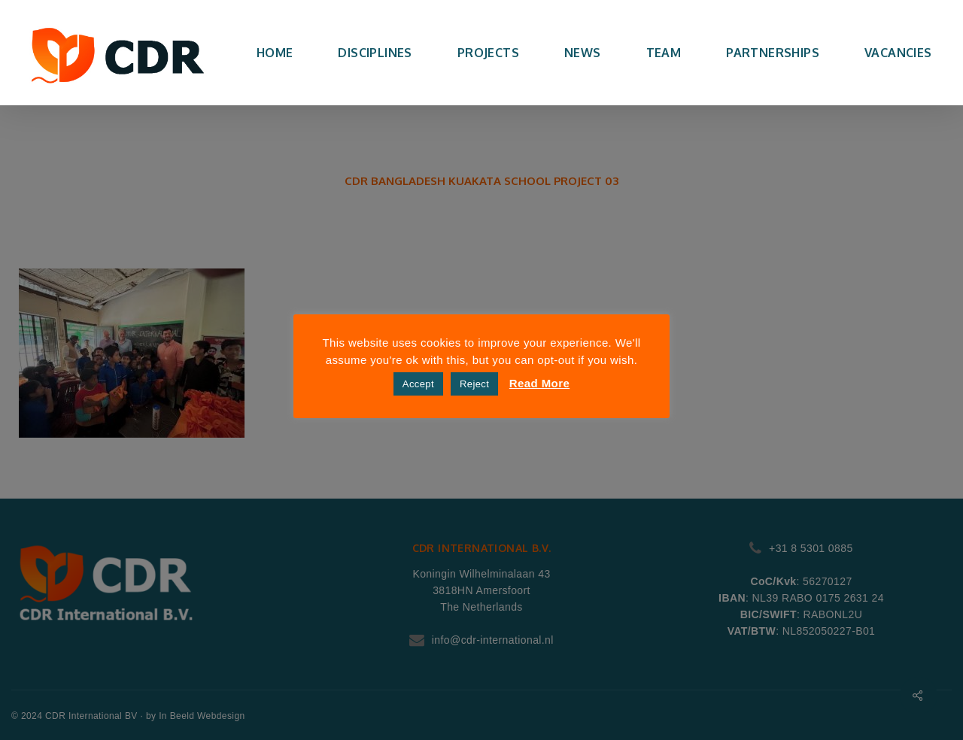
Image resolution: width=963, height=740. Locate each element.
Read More (539, 383)
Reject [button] (474, 384)
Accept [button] (418, 384)
